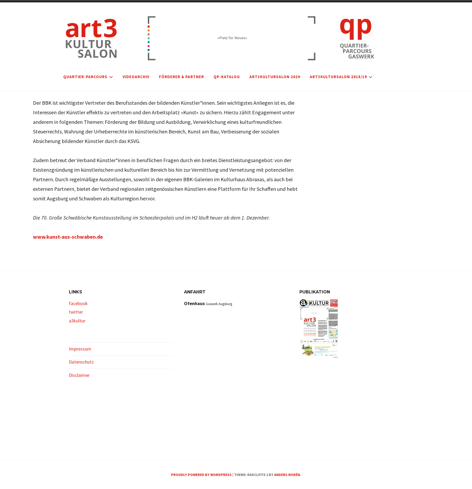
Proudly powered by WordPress (201, 474)
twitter (76, 312)
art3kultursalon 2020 (274, 76)
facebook (78, 303)
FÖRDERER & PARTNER (181, 76)
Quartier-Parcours (88, 76)
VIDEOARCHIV (136, 76)
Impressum (80, 349)
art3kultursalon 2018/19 (341, 76)
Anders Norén (287, 474)
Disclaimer (79, 375)
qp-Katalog (227, 76)
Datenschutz (81, 362)
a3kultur (77, 321)
